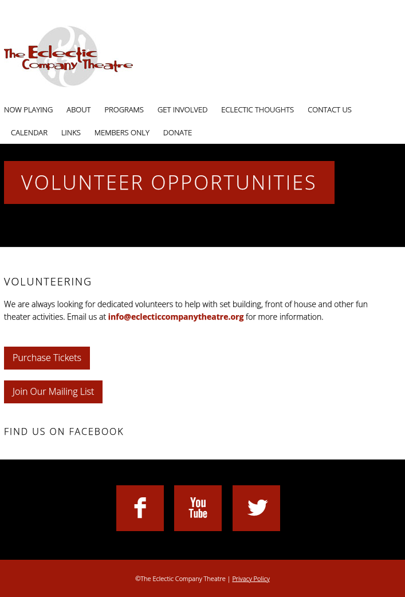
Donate (177, 132)
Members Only (122, 132)
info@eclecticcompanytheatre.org (176, 316)
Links (71, 132)
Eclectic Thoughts (257, 109)
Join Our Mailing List (53, 391)
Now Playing (28, 109)
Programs (124, 109)
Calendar (29, 132)
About (78, 109)
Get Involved (182, 109)
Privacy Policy (250, 578)
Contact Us (330, 109)
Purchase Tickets (47, 357)
